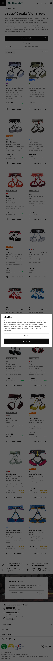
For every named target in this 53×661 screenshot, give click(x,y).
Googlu (35, 324)
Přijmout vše (26, 341)
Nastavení (26, 336)
